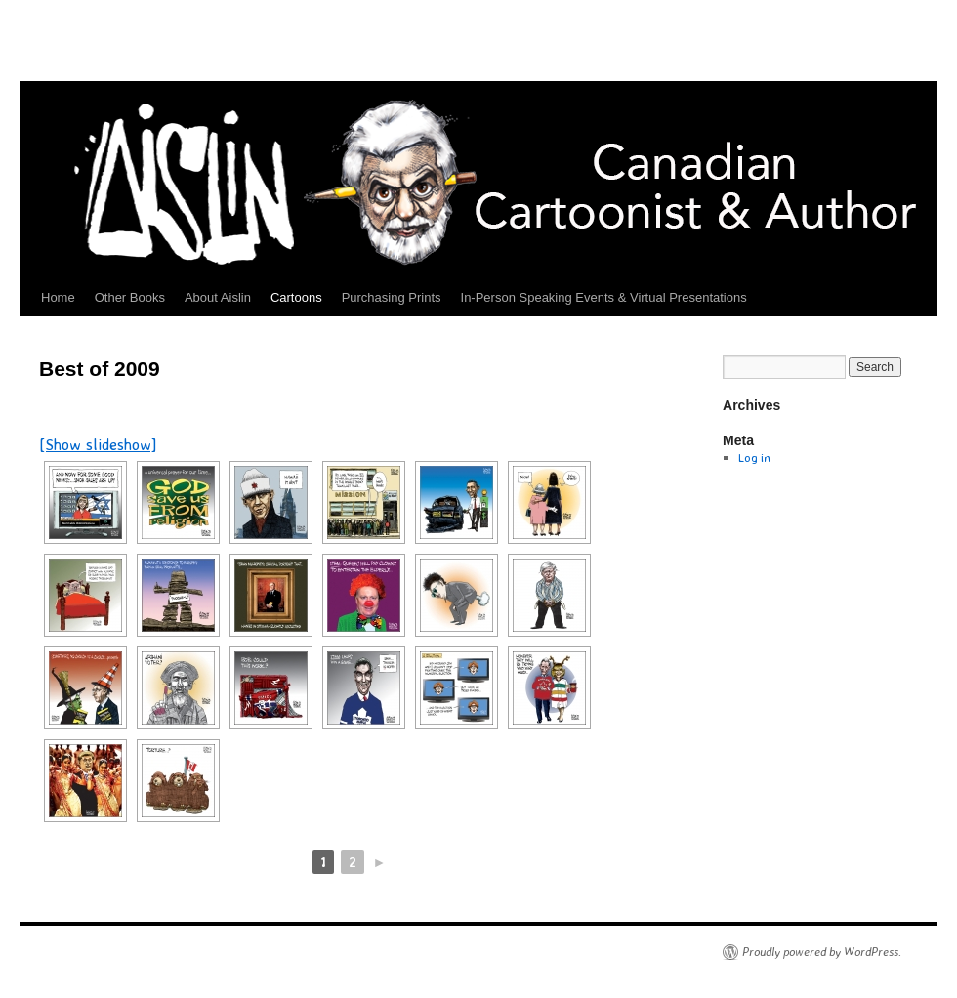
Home (58, 297)
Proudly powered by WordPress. (821, 951)
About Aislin (218, 297)
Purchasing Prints (391, 297)
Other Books (130, 297)
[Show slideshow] (98, 444)
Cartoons (296, 297)
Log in (754, 457)
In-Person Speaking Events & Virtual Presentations (604, 297)
